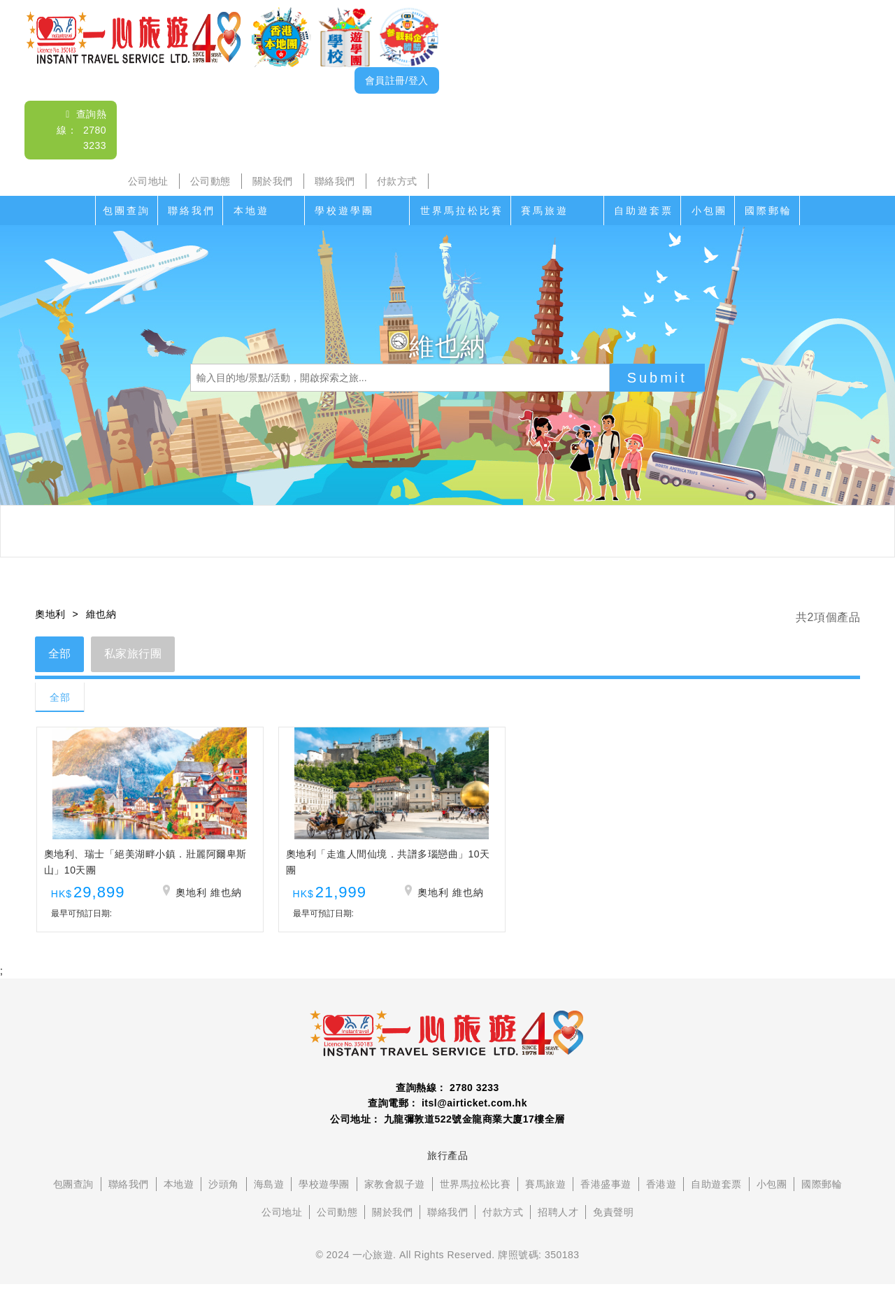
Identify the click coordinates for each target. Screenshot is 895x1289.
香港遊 (661, 1189)
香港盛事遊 (605, 1189)
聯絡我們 (335, 181)
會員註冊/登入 (397, 80)
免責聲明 (613, 1217)
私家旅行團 (135, 654)
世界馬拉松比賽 (461, 210)
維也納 (101, 614)
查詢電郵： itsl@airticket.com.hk (447, 1108)
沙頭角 (223, 1189)
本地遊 (251, 210)
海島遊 (269, 1189)
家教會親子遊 (394, 1189)
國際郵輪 (768, 210)
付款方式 (397, 181)
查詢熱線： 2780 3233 (81, 129)
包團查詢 (126, 210)
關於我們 (272, 181)
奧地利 (50, 614)
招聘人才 (558, 1217)
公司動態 (210, 181)
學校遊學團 (344, 210)
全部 (60, 654)
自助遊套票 (643, 210)
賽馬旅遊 (544, 210)
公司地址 (148, 181)
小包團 (709, 210)
